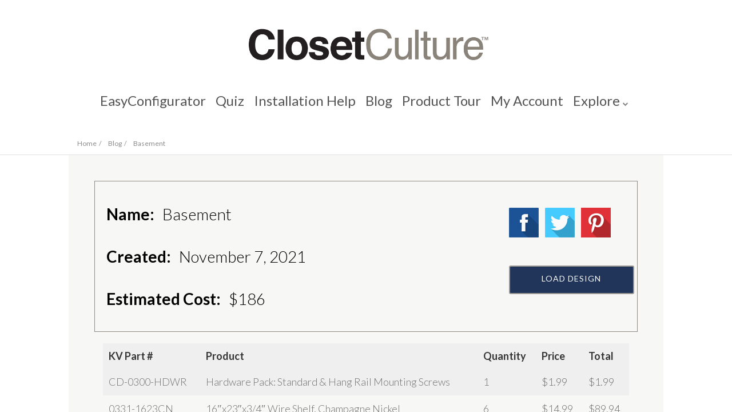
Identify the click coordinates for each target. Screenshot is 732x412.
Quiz (226, 106)
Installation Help (303, 106)
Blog (378, 106)
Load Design (572, 307)
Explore (601, 106)
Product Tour (443, 106)
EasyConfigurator (148, 106)
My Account (530, 106)
